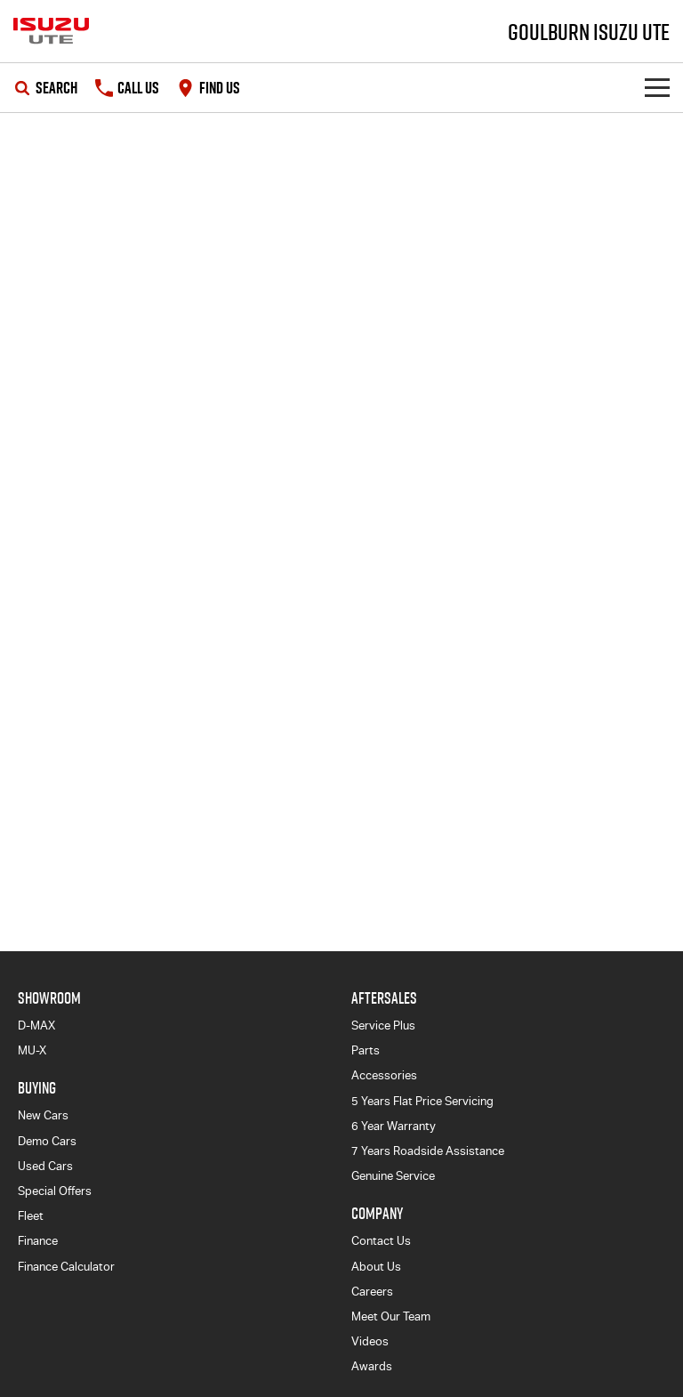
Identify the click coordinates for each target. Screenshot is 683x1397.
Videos (370, 1341)
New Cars (43, 1115)
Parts (365, 1050)
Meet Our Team (390, 1316)
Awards (371, 1366)
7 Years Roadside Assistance (427, 1151)
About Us (376, 1266)
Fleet (31, 1216)
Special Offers (55, 1191)
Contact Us (381, 1241)
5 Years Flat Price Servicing (422, 1101)
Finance (38, 1241)
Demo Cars (47, 1141)
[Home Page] (51, 31)
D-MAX (36, 1025)
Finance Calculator (66, 1266)
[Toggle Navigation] (657, 87)
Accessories (384, 1075)
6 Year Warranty (393, 1126)
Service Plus (383, 1025)
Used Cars (45, 1166)
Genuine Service (393, 1176)
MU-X (32, 1050)
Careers (372, 1291)
